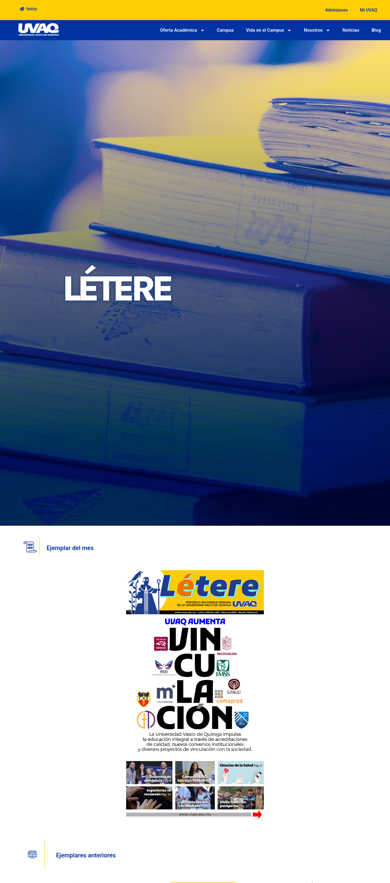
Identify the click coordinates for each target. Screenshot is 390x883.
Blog (376, 30)
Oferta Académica (182, 30)
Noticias (351, 30)
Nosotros (317, 30)
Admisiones (336, 10)
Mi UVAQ (368, 10)
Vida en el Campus (269, 30)
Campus (225, 30)
